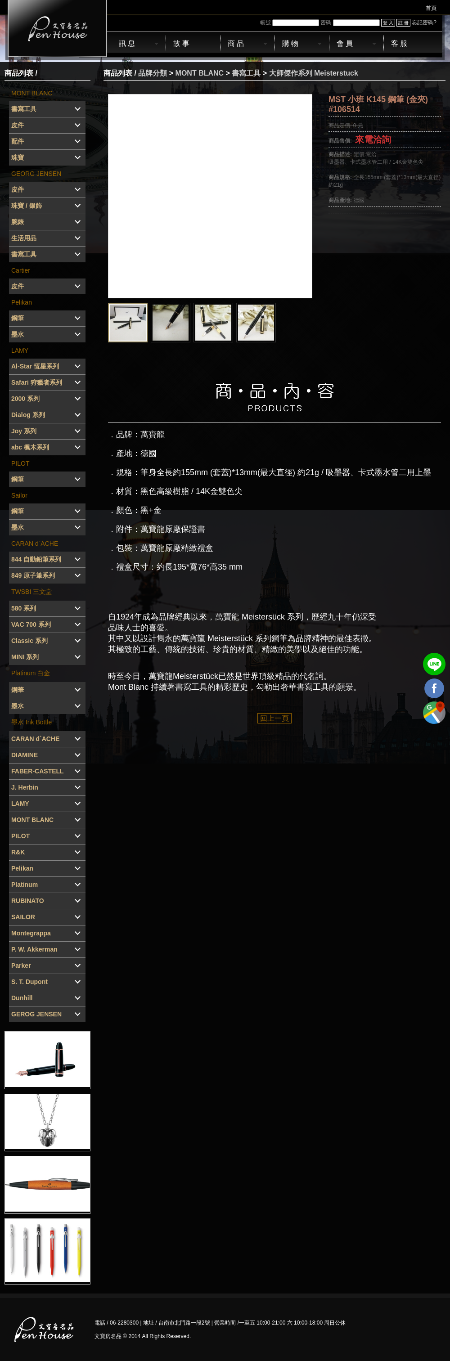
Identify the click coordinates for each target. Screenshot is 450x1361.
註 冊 (403, 22)
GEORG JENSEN (36, 173)
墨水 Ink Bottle (31, 722)
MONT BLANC (32, 93)
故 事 (181, 43)
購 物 (290, 43)
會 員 (345, 43)
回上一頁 (274, 718)
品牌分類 (152, 73)
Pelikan (21, 302)
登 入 (388, 22)
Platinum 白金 (30, 673)
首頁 (431, 8)
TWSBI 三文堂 (31, 591)
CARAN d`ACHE (34, 543)
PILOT (20, 463)
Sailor (19, 495)
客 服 (399, 43)
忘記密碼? (424, 22)
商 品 (236, 43)
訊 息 (127, 43)
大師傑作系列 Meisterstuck (313, 73)
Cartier (20, 270)
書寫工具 (246, 73)
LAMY (19, 350)
